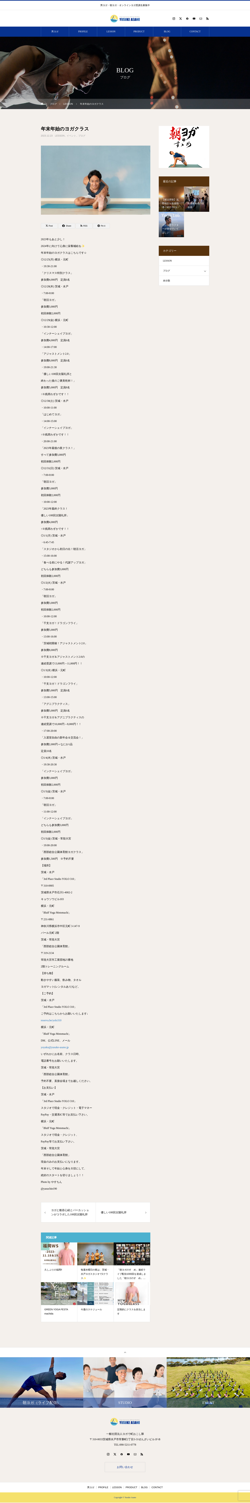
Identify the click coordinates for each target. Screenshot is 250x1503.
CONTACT (195, 31)
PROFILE (83, 31)
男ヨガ (54, 31)
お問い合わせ (125, 1467)
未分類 (166, 280)
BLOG (167, 31)
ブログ (81, 135)
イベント (71, 135)
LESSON (111, 31)
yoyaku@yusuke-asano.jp (55, 1047)
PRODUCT (139, 31)
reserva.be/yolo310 (51, 1020)
